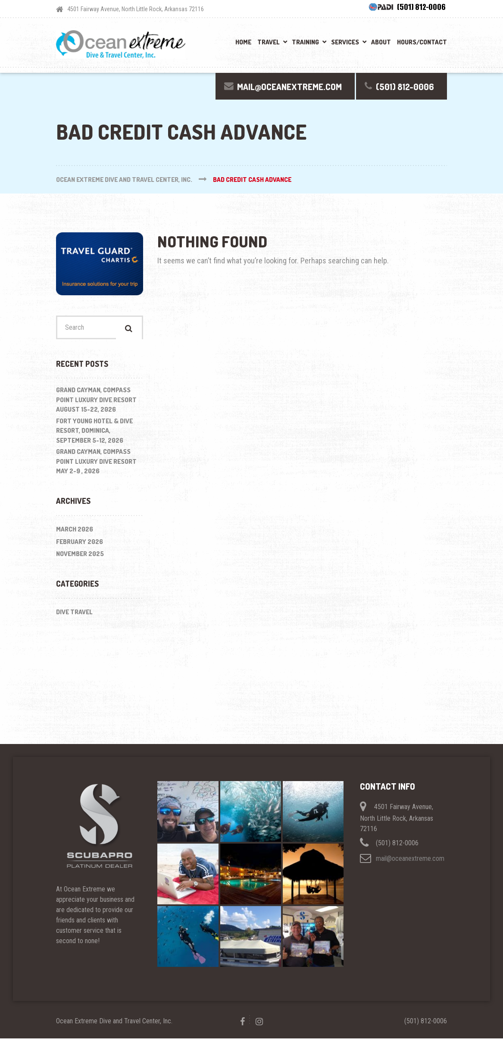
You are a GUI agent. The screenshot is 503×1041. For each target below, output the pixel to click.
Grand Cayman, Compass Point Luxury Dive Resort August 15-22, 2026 (96, 402)
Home (243, 42)
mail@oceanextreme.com (410, 861)
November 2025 (80, 556)
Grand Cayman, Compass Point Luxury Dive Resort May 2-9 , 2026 (96, 464)
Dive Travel (74, 614)
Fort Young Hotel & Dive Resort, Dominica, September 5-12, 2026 (94, 433)
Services (345, 42)
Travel (268, 42)
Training (305, 42)
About (381, 42)
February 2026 (79, 544)
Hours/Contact (422, 42)
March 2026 (74, 532)
